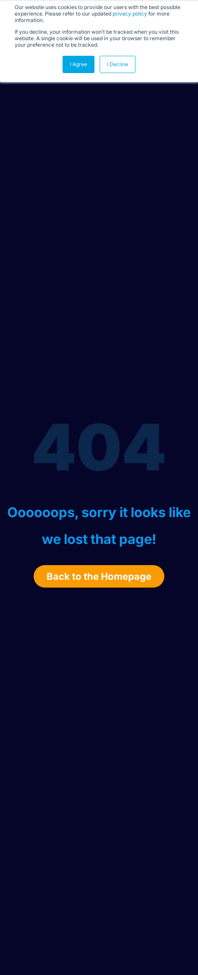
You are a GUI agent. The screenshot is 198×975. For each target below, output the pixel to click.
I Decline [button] (117, 64)
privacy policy (130, 13)
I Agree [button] (78, 64)
